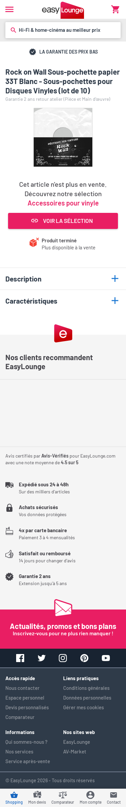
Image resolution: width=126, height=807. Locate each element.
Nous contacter (22, 688)
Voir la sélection (62, 220)
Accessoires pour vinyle (63, 203)
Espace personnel (24, 698)
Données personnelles (87, 698)
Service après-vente (27, 761)
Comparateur (20, 717)
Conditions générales (86, 688)
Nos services (19, 751)
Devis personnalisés (27, 707)
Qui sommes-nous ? (26, 742)
